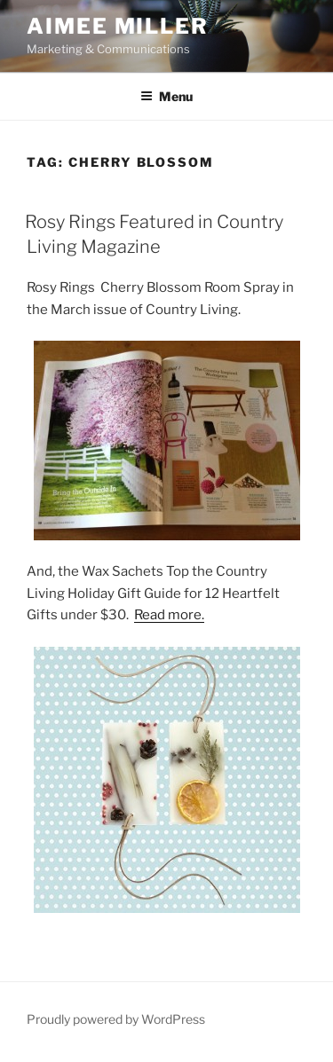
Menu (166, 96)
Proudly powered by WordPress (116, 1019)
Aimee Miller (118, 26)
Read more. (169, 615)
